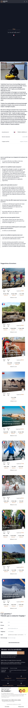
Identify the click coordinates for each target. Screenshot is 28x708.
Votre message (4, 637)
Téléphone (3, 631)
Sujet (2, 634)
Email (2, 628)
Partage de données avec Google (8, 701)
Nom (2, 622)
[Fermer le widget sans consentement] (6, 688)
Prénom (2, 625)
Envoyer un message (13, 668)
